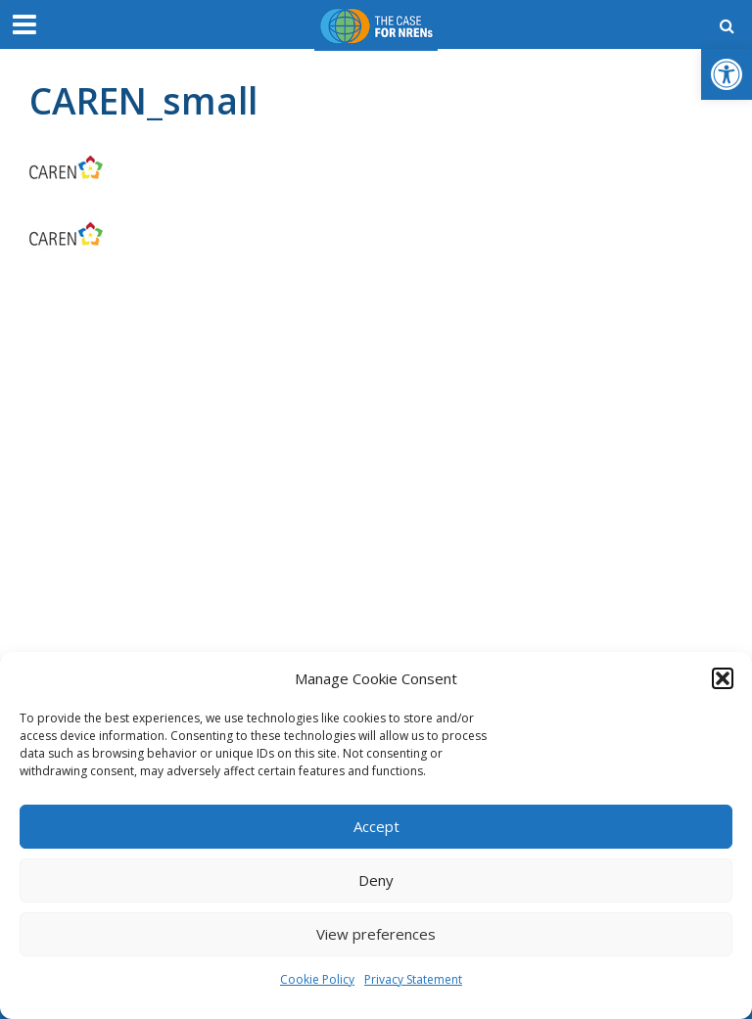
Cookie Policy (317, 979)
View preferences (376, 934)
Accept (376, 826)
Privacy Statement (413, 979)
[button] (726, 74)
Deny (376, 880)
